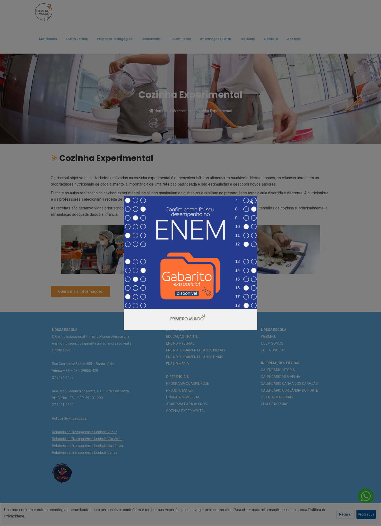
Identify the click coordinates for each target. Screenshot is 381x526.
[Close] (251, 202)
